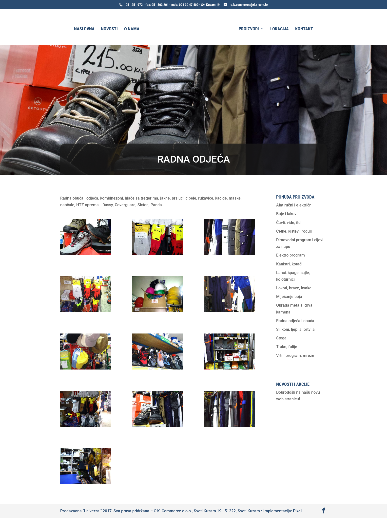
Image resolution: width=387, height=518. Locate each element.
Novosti (109, 29)
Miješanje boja (289, 296)
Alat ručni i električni (294, 205)
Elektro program (290, 255)
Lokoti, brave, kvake (293, 288)
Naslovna (84, 29)
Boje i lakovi (286, 213)
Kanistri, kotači (289, 264)
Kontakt (304, 29)
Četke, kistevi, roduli (294, 231)
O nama (131, 29)
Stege (281, 338)
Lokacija (279, 29)
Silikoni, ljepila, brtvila (295, 329)
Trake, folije (286, 346)
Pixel (297, 511)
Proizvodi (249, 29)
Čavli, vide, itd (288, 222)
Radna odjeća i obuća (295, 320)
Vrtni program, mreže (295, 355)
